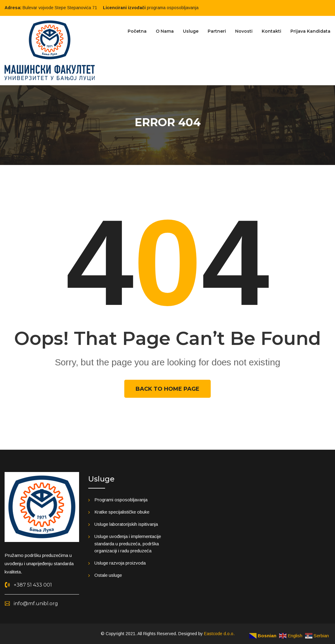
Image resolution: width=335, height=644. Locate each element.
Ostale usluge (108, 575)
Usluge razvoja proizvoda (120, 562)
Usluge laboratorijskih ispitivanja (126, 524)
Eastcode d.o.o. (219, 633)
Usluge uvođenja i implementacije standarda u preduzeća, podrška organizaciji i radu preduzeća (127, 544)
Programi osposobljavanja (120, 499)
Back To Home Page (167, 389)
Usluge (190, 31)
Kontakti (271, 31)
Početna (137, 31)
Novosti (244, 31)
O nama (165, 31)
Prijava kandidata (310, 31)
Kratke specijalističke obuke (121, 511)
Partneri (217, 31)
